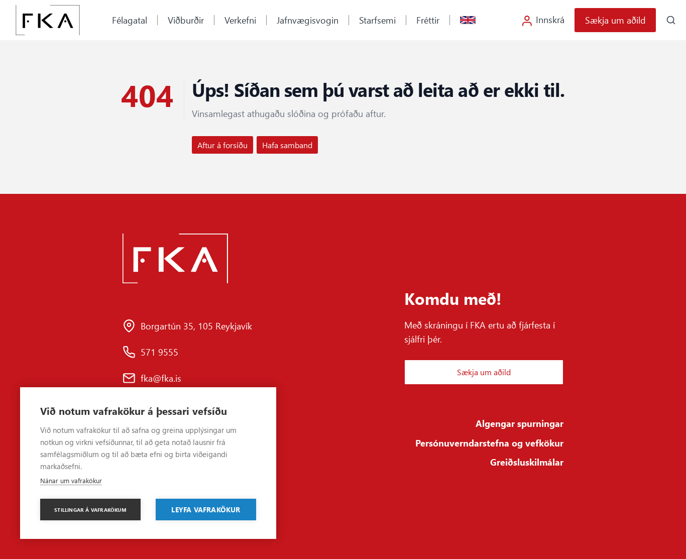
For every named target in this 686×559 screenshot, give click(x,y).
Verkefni (240, 20)
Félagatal (129, 20)
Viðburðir (186, 20)
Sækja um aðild (615, 20)
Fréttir (427, 20)
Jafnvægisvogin (307, 20)
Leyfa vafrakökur (205, 509)
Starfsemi (377, 20)
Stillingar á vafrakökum (90, 509)
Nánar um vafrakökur (71, 480)
